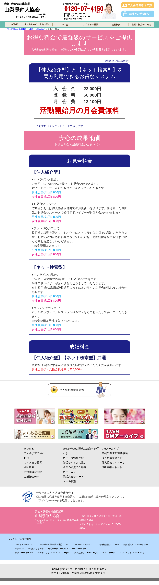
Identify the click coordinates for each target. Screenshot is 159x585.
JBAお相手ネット (112, 467)
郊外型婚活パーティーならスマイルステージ (94, 552)
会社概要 (29, 467)
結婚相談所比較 (33, 472)
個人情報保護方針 (112, 458)
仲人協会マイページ (113, 462)
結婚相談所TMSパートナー (135, 544)
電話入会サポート (73, 476)
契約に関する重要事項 (115, 453)
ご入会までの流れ (34, 453)
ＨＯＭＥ (29, 448)
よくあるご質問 (33, 462)
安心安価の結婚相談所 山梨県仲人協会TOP (26, 29)
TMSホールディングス (25, 544)
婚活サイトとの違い (74, 462)
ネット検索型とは (73, 458)
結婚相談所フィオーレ (109, 544)
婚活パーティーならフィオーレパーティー (67, 548)
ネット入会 (69, 472)
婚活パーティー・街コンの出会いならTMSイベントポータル (42, 552)
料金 (26, 458)
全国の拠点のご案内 (74, 467)
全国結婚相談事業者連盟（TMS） (55, 544)
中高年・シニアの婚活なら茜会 (29, 548)
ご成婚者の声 (31, 476)
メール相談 (69, 481)
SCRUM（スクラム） (84, 544)
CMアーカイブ (110, 448)
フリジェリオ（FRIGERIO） (132, 552)
